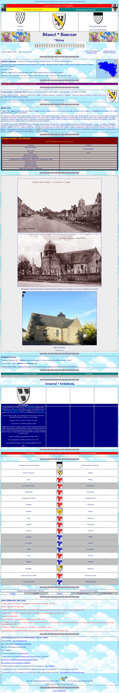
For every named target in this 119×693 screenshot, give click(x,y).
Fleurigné (59, 593)
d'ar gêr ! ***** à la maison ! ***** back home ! (59, 6)
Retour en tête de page (59, 690)
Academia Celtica (91, 53)
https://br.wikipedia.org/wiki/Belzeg (20, 644)
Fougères (12, 593)
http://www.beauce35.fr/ (20, 641)
